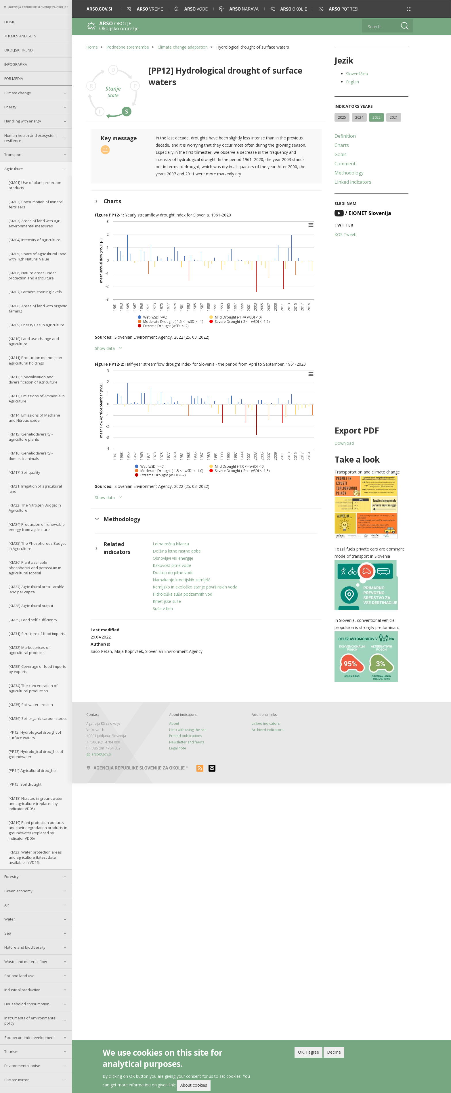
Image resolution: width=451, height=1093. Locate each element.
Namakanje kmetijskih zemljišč (181, 579)
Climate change (17, 92)
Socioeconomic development (29, 1037)
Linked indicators (353, 182)
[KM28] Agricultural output (31, 605)
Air (6, 905)
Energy (10, 107)
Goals (341, 154)
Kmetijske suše (167, 601)
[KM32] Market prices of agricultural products (29, 650)
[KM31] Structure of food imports (37, 633)
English (352, 82)
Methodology (349, 173)
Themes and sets (20, 36)
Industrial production (22, 989)
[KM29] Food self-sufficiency (33, 619)
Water (9, 919)
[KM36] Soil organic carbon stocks (38, 718)
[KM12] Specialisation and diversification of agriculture (33, 379)
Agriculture (13, 168)
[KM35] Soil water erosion (31, 704)
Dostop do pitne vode (173, 572)
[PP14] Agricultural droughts (33, 770)
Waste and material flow (25, 961)
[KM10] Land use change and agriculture (34, 341)
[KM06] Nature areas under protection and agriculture (32, 275)
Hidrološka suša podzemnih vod (182, 594)
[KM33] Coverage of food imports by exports (37, 669)
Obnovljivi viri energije (173, 558)
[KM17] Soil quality (24, 472)
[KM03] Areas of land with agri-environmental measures (35, 223)
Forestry (11, 876)
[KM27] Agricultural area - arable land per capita (36, 589)
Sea (7, 933)
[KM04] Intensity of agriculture (34, 239)
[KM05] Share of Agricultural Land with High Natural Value (37, 256)
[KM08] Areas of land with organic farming (38, 308)
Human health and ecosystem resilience (30, 138)
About (174, 723)
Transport (13, 154)
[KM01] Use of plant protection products (35, 185)
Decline (334, 1052)
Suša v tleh (163, 608)
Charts (342, 145)
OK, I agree (308, 1052)
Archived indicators (267, 729)
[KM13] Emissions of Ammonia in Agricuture (37, 398)
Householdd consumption (26, 1003)
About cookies (193, 1085)
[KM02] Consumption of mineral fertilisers (36, 204)
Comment (345, 163)
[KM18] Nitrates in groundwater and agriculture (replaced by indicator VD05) (36, 803)
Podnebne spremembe (127, 47)
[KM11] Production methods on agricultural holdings (35, 360)
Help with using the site (188, 729)
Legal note (177, 748)
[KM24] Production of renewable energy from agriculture (37, 527)
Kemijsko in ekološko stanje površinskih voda (195, 587)
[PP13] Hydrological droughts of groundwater (36, 754)
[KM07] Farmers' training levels (35, 291)
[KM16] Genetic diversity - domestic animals (31, 455)
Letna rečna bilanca (171, 543)
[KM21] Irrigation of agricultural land (35, 489)
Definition (345, 136)
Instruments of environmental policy (30, 1020)
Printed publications (185, 735)
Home (9, 21)
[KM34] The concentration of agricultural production (33, 688)
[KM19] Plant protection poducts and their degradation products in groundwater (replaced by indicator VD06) (38, 830)
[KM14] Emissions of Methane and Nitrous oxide (34, 418)
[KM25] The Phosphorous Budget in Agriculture (37, 546)
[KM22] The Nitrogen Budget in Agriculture (35, 508)
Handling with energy (22, 121)
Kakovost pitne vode (172, 565)
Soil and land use (19, 975)
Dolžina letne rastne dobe (177, 551)
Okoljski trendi (19, 50)
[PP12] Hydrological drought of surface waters (35, 735)
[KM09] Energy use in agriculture (36, 324)
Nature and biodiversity (24, 947)
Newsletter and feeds (186, 742)
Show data (105, 348)
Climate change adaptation (183, 47)
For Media (13, 78)
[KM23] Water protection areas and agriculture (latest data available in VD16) (35, 857)
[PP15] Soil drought (25, 784)
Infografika (15, 64)
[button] (409, 9)
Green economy (18, 890)
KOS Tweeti (345, 234)
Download (344, 443)
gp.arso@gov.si (99, 754)
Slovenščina (357, 73)
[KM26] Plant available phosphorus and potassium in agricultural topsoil (35, 567)
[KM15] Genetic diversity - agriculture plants (31, 437)
